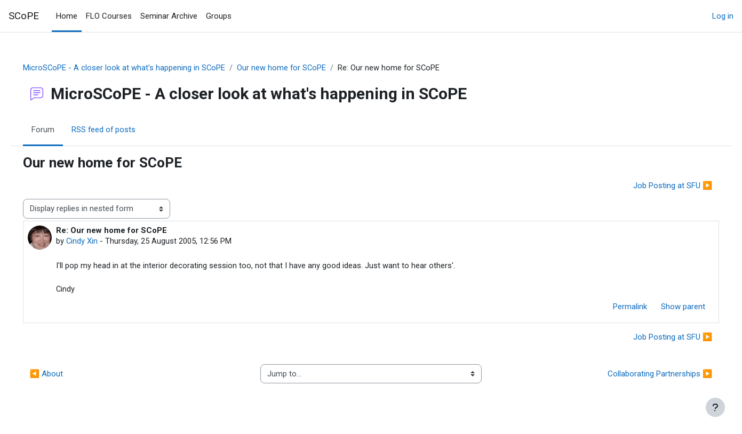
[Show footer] (715, 407)
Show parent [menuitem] (668, 308)
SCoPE (24, 16)
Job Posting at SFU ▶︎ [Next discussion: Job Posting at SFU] (657, 185)
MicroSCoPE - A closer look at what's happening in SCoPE (139, 68)
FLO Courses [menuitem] (109, 16)
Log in (722, 16)
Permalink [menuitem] (615, 308)
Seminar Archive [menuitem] (168, 16)
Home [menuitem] (66, 16)
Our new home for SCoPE (298, 68)
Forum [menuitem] (57, 129)
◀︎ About (61, 375)
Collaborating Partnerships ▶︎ (644, 375)
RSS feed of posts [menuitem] (118, 129)
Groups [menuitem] (219, 16)
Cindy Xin (97, 241)
